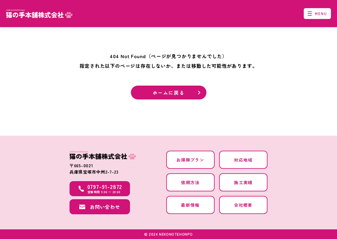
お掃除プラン (190, 160)
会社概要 (243, 205)
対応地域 (243, 160)
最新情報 (190, 205)
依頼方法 (190, 182)
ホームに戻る (169, 92)
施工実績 (243, 182)
